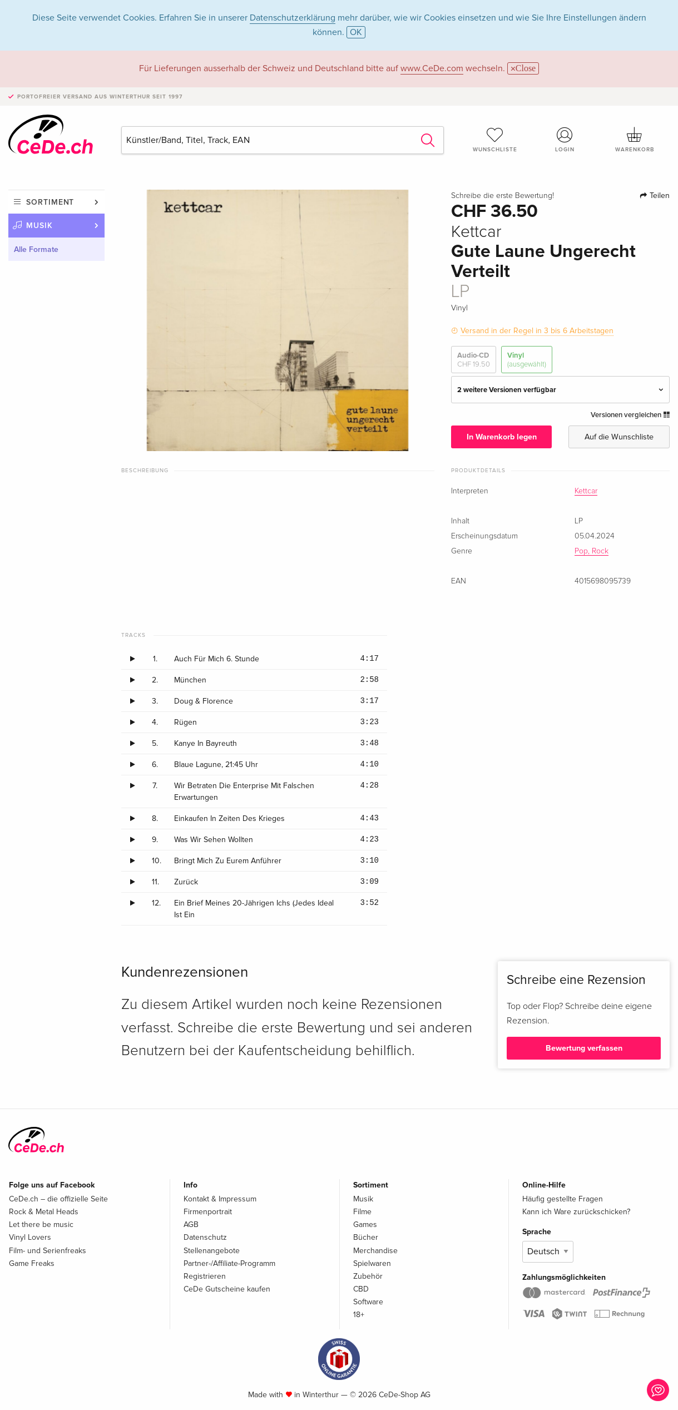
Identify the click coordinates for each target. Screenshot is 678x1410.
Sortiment (50, 202)
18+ (358, 1314)
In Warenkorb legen (502, 437)
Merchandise (375, 1250)
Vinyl (526, 360)
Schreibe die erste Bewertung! (502, 196)
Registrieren (205, 1276)
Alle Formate (36, 249)
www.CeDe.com (431, 68)
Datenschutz (205, 1237)
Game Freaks (32, 1263)
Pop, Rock (591, 551)
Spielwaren (372, 1263)
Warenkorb (635, 139)
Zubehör (368, 1276)
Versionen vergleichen (630, 414)
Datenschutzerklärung (292, 17)
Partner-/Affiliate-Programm (229, 1263)
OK (356, 32)
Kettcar (586, 491)
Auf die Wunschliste (619, 437)
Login (565, 139)
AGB (191, 1224)
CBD (361, 1289)
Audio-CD (473, 360)
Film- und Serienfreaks (47, 1250)
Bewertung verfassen (584, 1048)
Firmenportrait (208, 1211)
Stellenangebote (212, 1250)
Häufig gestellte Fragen (562, 1199)
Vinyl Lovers (30, 1237)
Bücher (365, 1237)
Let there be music (41, 1224)
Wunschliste (495, 139)
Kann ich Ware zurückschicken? (576, 1211)
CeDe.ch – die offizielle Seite (58, 1199)
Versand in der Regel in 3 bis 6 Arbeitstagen (537, 330)
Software (368, 1302)
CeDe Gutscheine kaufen (227, 1289)
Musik (39, 225)
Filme (362, 1211)
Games (365, 1224)
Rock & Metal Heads (43, 1211)
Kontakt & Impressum (220, 1199)
